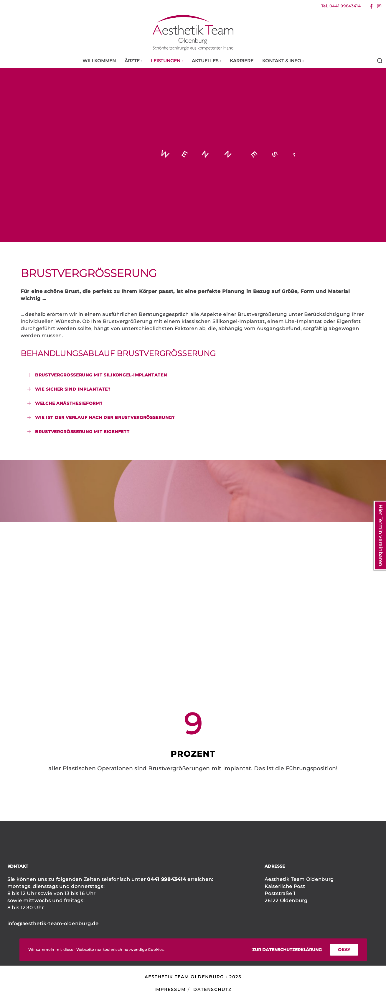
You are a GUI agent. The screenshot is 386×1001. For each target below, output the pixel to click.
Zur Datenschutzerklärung (287, 949)
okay (344, 949)
